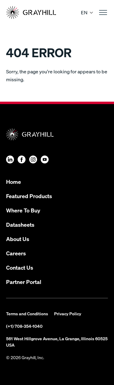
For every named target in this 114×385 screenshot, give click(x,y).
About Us (17, 238)
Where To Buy (23, 210)
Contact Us (19, 267)
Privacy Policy (67, 313)
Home (13, 181)
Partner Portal (23, 281)
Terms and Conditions (27, 313)
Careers (16, 253)
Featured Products (29, 195)
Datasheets (20, 224)
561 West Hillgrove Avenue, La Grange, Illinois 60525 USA (57, 342)
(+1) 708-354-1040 (24, 326)
